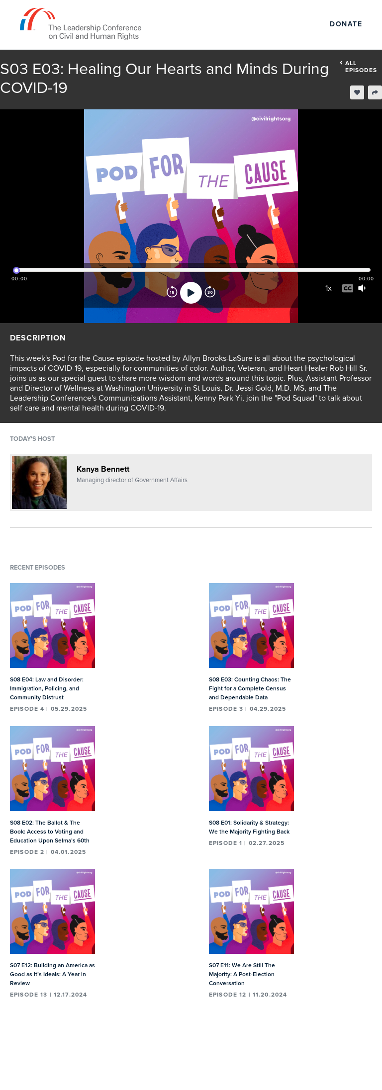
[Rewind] (172, 293)
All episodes (358, 67)
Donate (346, 24)
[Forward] (210, 293)
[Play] (191, 293)
